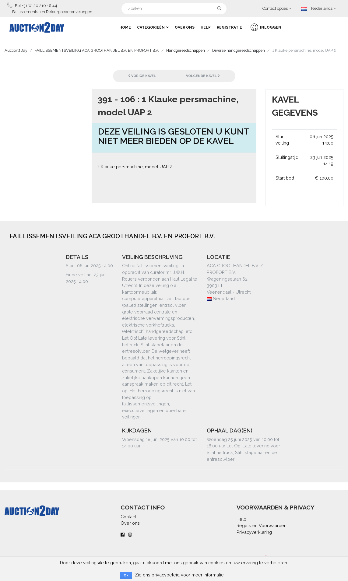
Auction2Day (16, 50)
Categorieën (153, 27)
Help (206, 27)
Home (125, 27)
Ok (126, 575)
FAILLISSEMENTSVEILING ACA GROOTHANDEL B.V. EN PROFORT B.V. (97, 50)
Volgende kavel (203, 76)
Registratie (229, 27)
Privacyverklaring (254, 532)
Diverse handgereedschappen (238, 50)
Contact (128, 516)
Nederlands (316, 8)
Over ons (185, 27)
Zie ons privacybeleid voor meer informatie (179, 574)
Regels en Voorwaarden (261, 525)
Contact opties (275, 8)
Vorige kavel (142, 76)
